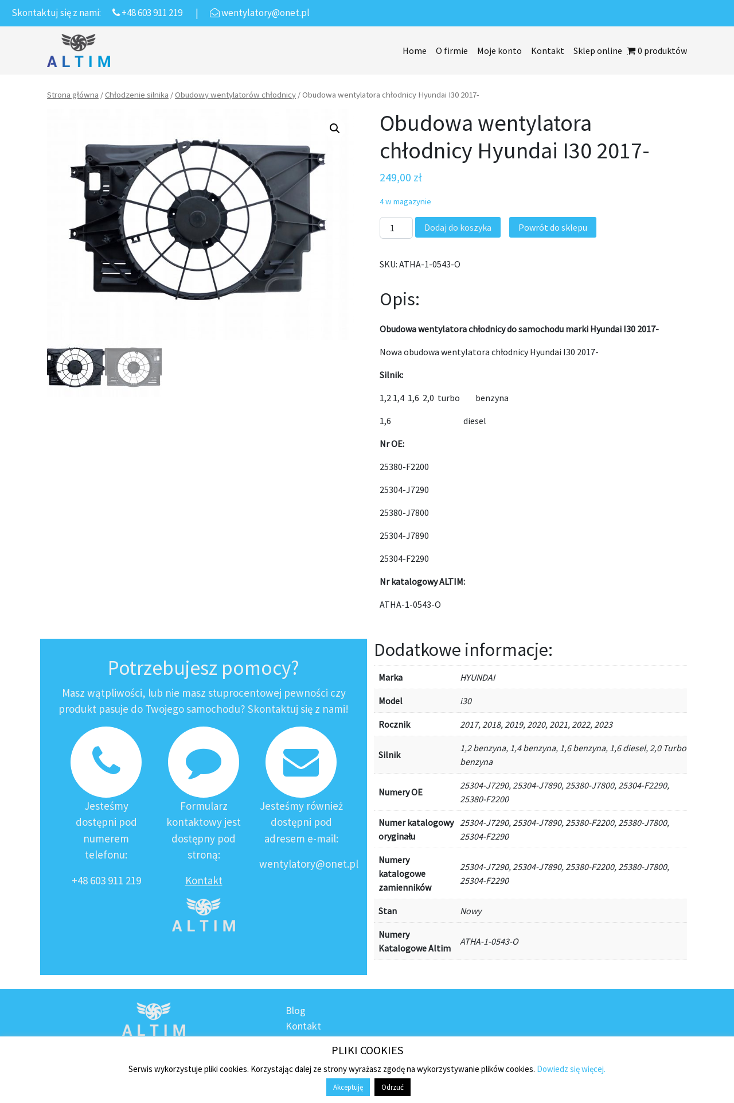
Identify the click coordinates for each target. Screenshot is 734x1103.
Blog (296, 1010)
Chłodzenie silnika (137, 95)
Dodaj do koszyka (457, 227)
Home (415, 50)
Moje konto (499, 50)
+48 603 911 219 (106, 880)
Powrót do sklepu (552, 227)
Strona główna (73, 95)
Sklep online (597, 50)
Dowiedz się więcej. (571, 1068)
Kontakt (547, 50)
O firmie (452, 50)
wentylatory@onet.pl (308, 864)
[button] (335, 128)
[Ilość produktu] (396, 228)
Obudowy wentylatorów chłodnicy (235, 95)
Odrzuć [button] (392, 1087)
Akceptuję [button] (348, 1087)
